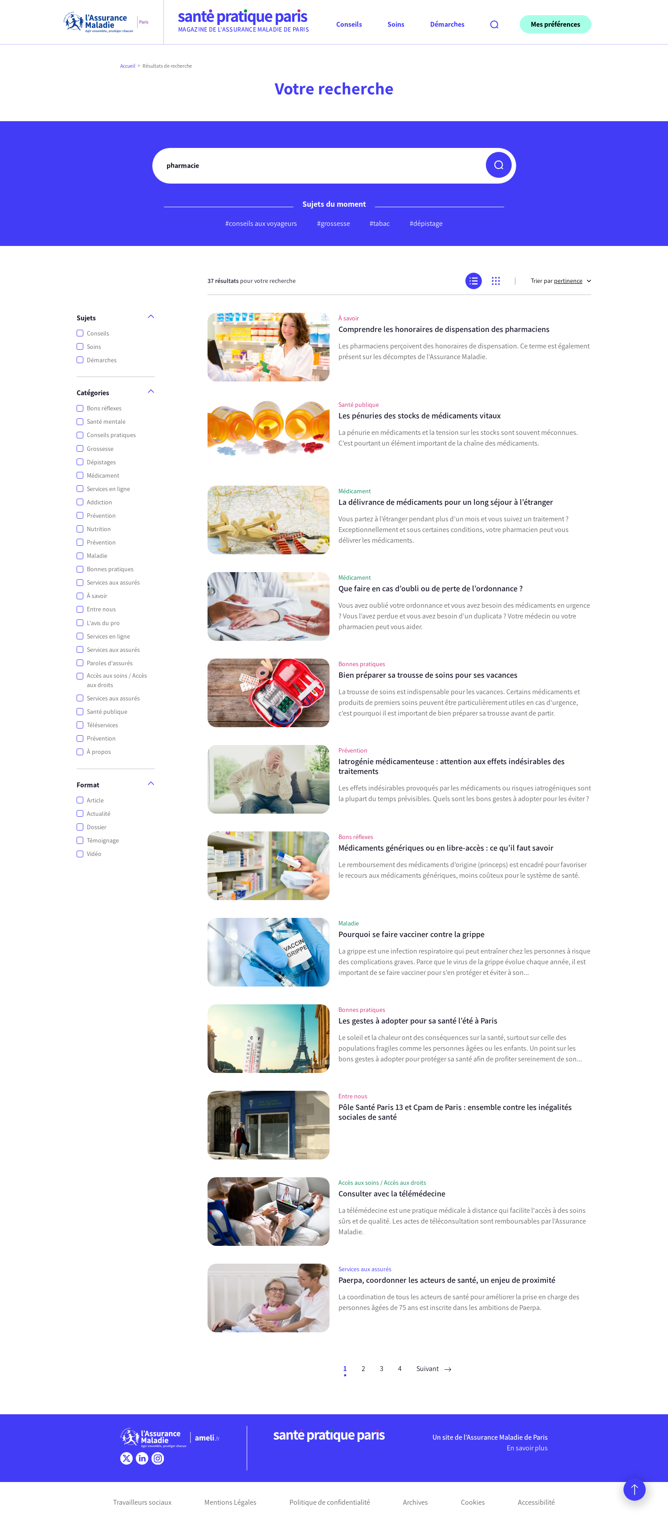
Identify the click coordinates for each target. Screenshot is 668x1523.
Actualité (98, 814)
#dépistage (426, 223)
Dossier (96, 827)
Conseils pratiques (111, 435)
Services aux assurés (113, 582)
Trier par (561, 281)
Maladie (97, 556)
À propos (99, 752)
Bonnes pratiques (110, 569)
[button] (498, 164)
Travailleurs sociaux (142, 1502)
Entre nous (101, 609)
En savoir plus (527, 1448)
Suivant (433, 1368)
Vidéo (94, 854)
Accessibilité (536, 1502)
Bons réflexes (104, 408)
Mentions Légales (230, 1502)
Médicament (103, 475)
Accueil (127, 66)
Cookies (473, 1502)
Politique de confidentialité (329, 1502)
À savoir (97, 596)
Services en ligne (108, 489)
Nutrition (99, 529)
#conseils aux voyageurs (261, 223)
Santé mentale (106, 422)
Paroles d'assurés (110, 663)
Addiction (99, 502)
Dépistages (101, 462)
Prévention (101, 516)
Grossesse (100, 449)
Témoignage (103, 840)
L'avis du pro (103, 623)
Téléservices (102, 725)
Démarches (102, 360)
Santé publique (107, 712)
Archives (415, 1502)
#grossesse (333, 223)
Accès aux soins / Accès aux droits (117, 680)
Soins (94, 347)
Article (95, 800)
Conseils (98, 333)
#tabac (380, 223)
